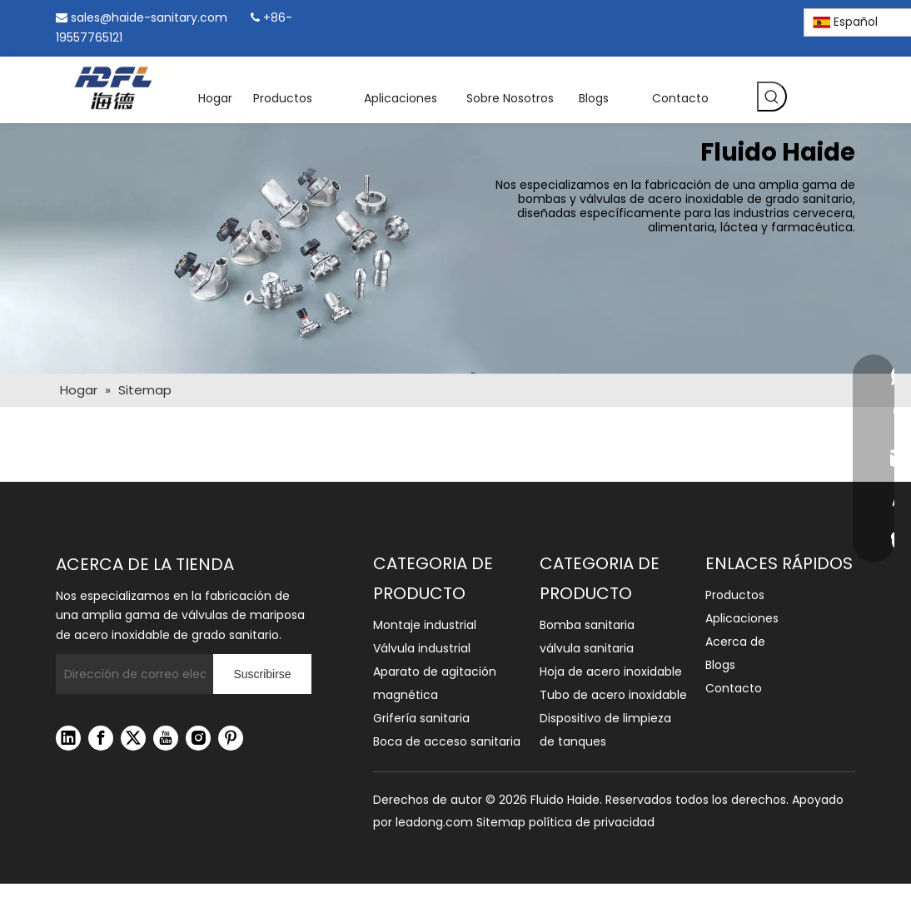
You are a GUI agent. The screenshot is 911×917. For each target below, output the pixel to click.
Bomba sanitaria (587, 625)
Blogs (720, 665)
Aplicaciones (742, 618)
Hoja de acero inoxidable (611, 671)
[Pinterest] (772, 19)
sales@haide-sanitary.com (149, 17)
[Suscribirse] (262, 674)
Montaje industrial (424, 625)
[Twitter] (133, 738)
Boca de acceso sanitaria (446, 741)
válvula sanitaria (587, 648)
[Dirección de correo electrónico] (131, 674)
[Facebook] (686, 19)
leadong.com (434, 822)
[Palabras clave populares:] (772, 97)
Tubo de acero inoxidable (613, 695)
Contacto (733, 688)
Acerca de (735, 641)
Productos (734, 595)
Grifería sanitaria (421, 718)
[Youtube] (165, 738)
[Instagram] (743, 19)
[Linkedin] (714, 19)
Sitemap (500, 822)
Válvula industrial (421, 648)
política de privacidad (592, 822)
